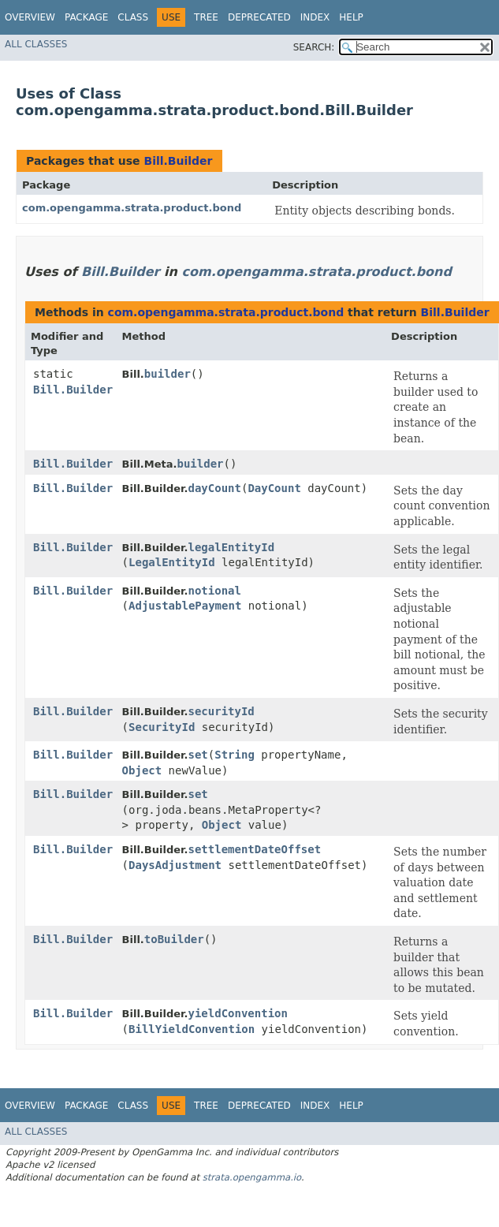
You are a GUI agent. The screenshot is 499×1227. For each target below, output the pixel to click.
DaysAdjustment (175, 865)
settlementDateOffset (255, 849)
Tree (206, 17)
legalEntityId (231, 547)
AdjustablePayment (184, 605)
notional (214, 590)
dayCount (214, 488)
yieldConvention (238, 1013)
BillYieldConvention (191, 1029)
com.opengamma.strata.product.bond (131, 208)
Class (132, 17)
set (198, 754)
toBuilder (174, 939)
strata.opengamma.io (252, 1177)
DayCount (274, 488)
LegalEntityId (171, 562)
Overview (30, 17)
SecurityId (161, 727)
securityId (221, 711)
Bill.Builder (177, 161)
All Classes (36, 44)
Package (86, 17)
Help (351, 17)
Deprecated (259, 17)
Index (315, 17)
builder (167, 373)
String (234, 754)
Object (142, 770)
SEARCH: (314, 47)
